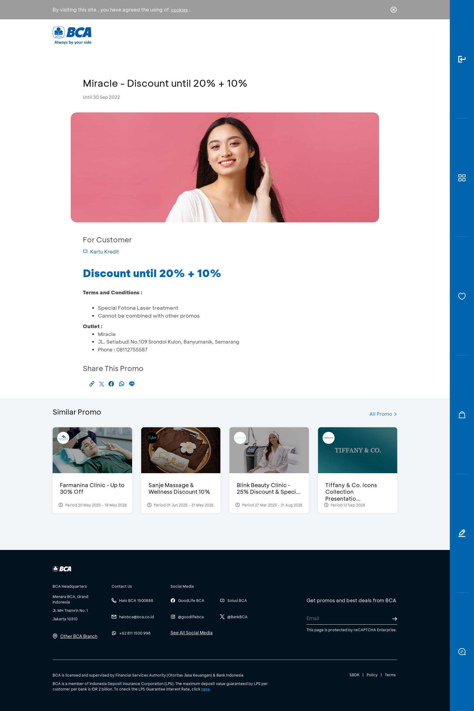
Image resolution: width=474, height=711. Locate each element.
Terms (390, 674)
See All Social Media (191, 632)
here (205, 689)
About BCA (259, 35)
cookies (179, 10)
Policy (372, 674)
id (381, 35)
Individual (176, 35)
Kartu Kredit (101, 251)
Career (300, 35)
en (391, 35)
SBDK (354, 674)
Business (217, 35)
